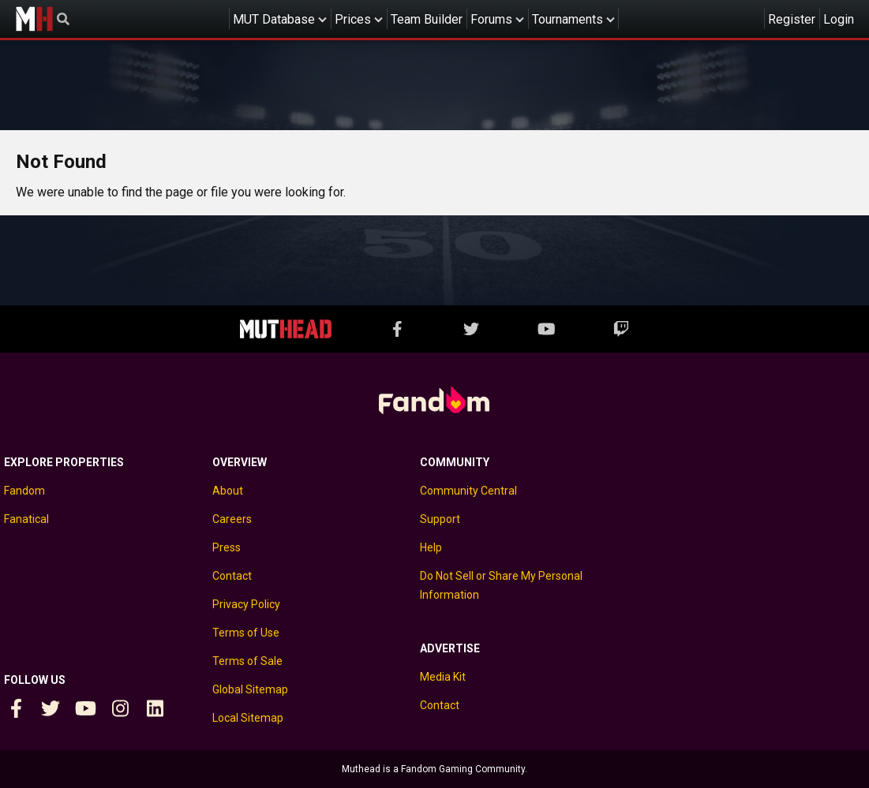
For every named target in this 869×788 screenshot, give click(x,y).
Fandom (24, 490)
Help (431, 547)
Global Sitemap (250, 689)
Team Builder (427, 19)
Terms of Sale (247, 661)
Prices (353, 19)
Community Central (468, 490)
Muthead (34, 19)
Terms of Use (245, 632)
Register (791, 19)
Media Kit (443, 676)
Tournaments (567, 19)
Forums (491, 19)
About (227, 490)
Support (440, 519)
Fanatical (26, 519)
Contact (232, 576)
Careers (232, 519)
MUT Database (274, 19)
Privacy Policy (246, 604)
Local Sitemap (247, 717)
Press (226, 547)
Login (838, 19)
